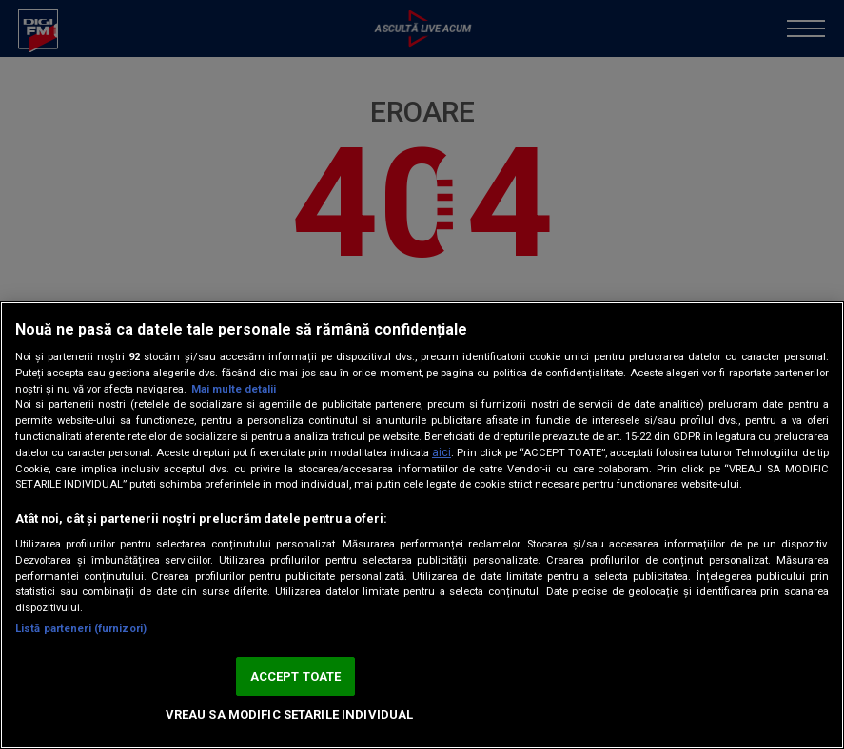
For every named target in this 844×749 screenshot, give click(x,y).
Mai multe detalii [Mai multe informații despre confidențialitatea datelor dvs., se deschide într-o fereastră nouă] (233, 389)
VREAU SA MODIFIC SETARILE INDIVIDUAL (290, 714)
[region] (422, 525)
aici (441, 452)
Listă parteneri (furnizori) (81, 629)
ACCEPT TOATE (296, 676)
